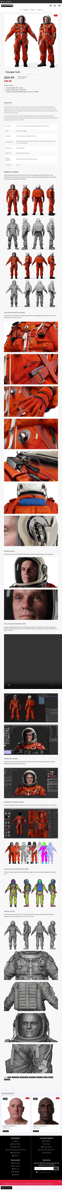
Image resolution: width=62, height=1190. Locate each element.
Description (8, 103)
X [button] (59, 1181)
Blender (50, 1077)
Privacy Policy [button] (49, 1183)
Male (9, 1077)
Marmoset (7, 1079)
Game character (24, 1077)
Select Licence (8, 85)
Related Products (8, 1093)
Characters (25, 9)
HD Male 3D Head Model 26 (40, 1126)
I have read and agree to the (46, 1172)
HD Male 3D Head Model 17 (9, 1126)
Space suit (39, 1077)
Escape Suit (32, 1077)
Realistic (33, 9)
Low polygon (15, 1077)
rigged (45, 1077)
